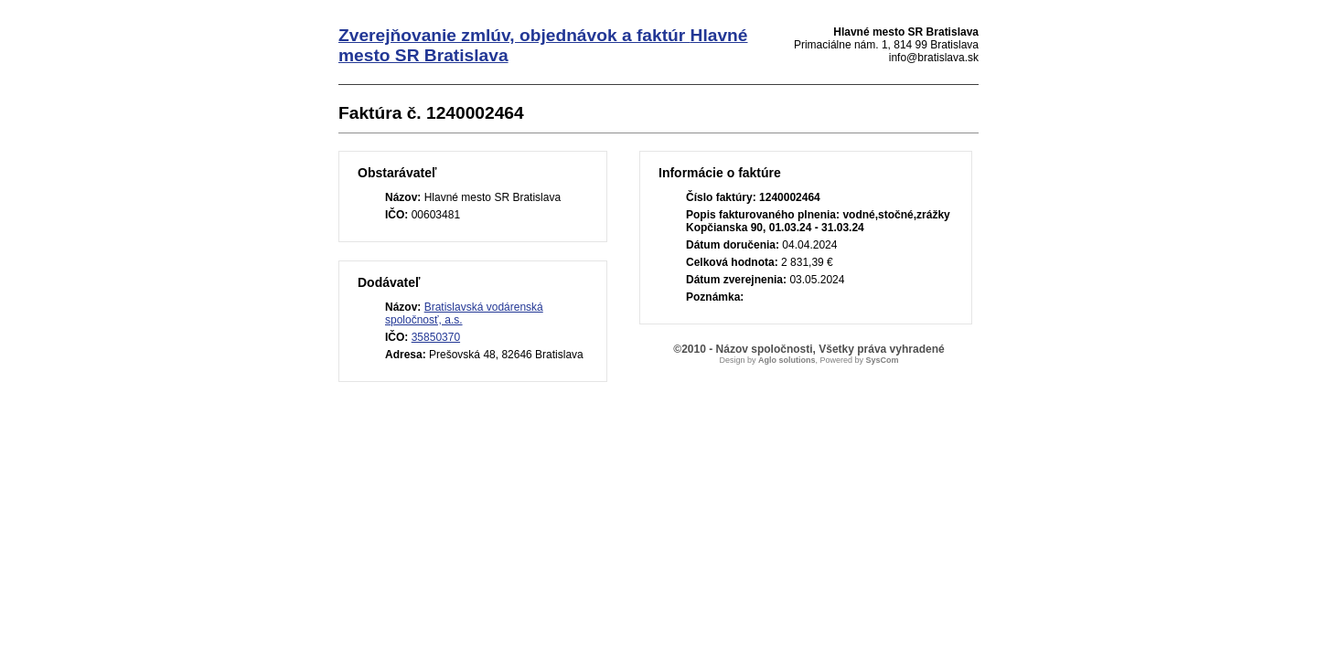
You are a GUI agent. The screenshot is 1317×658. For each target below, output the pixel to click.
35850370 (436, 337)
